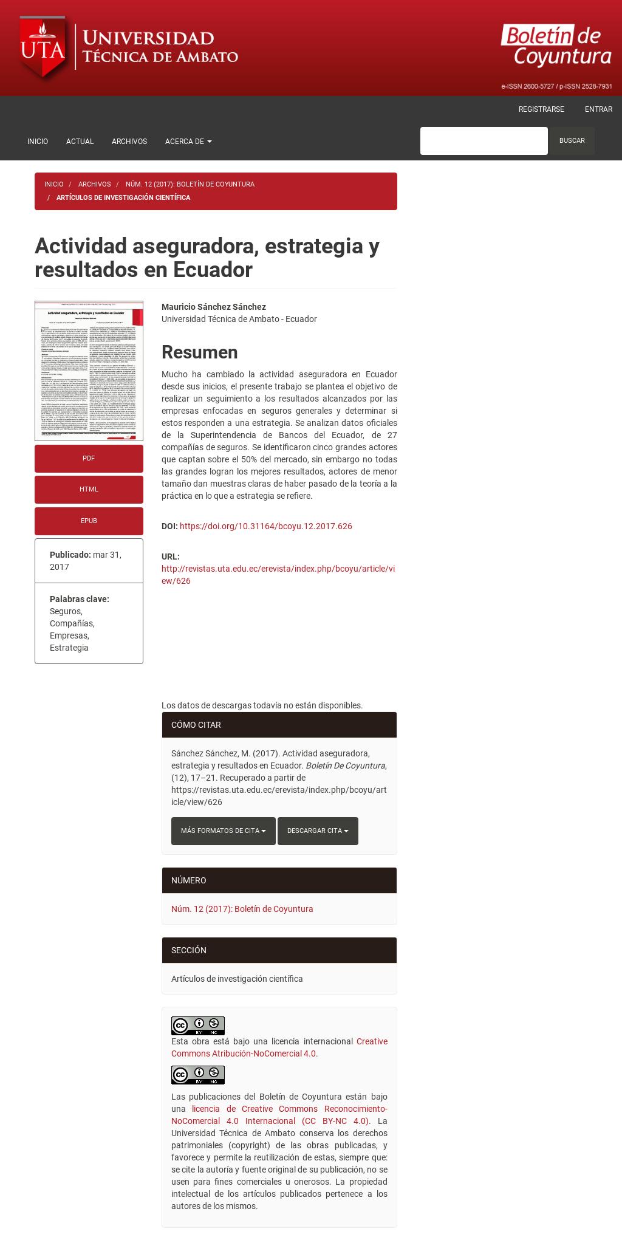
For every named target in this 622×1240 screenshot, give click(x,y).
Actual (80, 141)
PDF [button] (89, 458)
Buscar (572, 141)
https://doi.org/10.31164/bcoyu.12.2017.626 (266, 526)
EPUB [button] (89, 521)
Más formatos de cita (223, 831)
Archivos (129, 141)
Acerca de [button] (188, 141)
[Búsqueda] (484, 141)
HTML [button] (89, 489)
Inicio (37, 141)
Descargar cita (318, 831)
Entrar (598, 109)
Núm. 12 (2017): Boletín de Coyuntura (190, 184)
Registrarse (541, 109)
